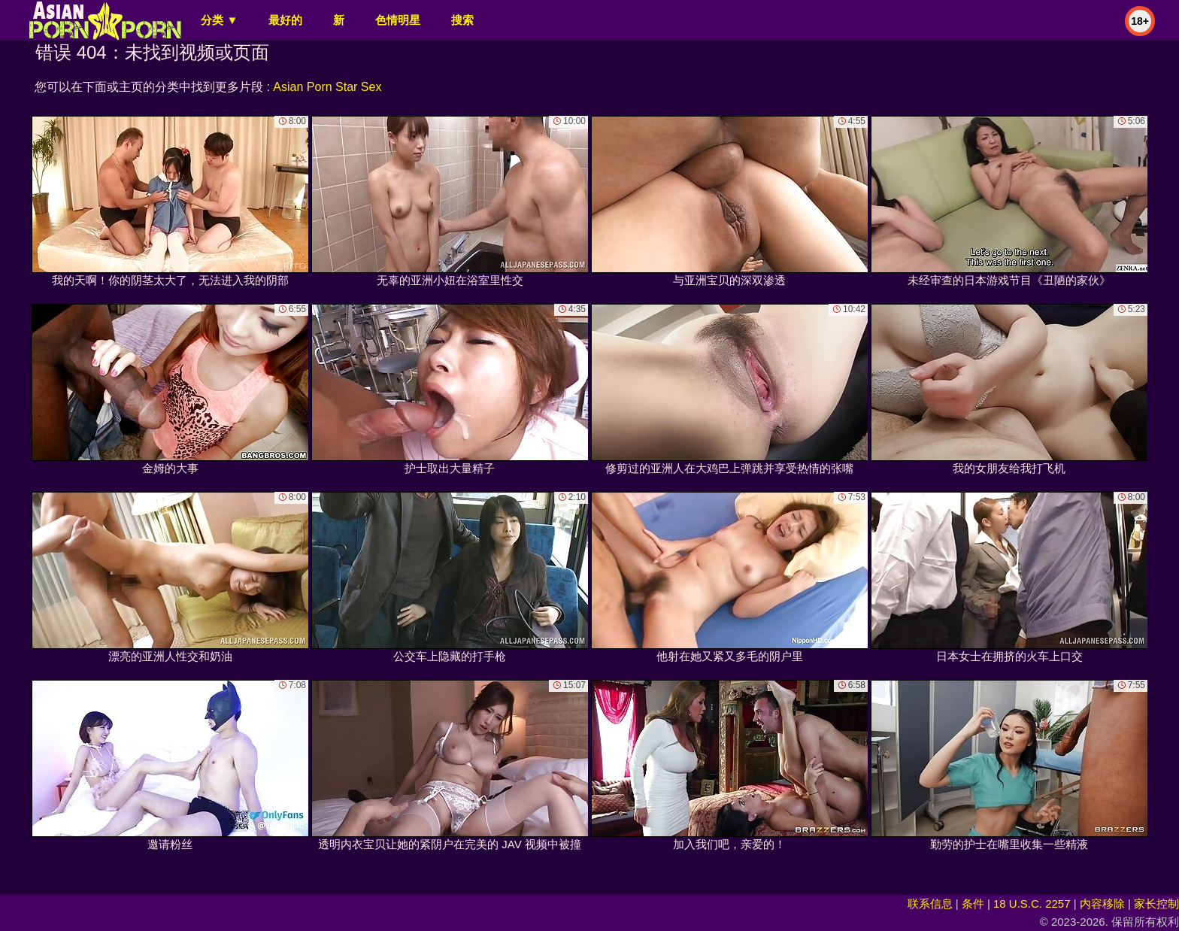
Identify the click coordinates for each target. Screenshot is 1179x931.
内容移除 (1102, 903)
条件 (973, 903)
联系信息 (930, 903)
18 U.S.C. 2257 (1032, 903)
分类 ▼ (219, 20)
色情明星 (397, 20)
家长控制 (1156, 903)
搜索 (462, 20)
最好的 (285, 20)
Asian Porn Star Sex (327, 86)
